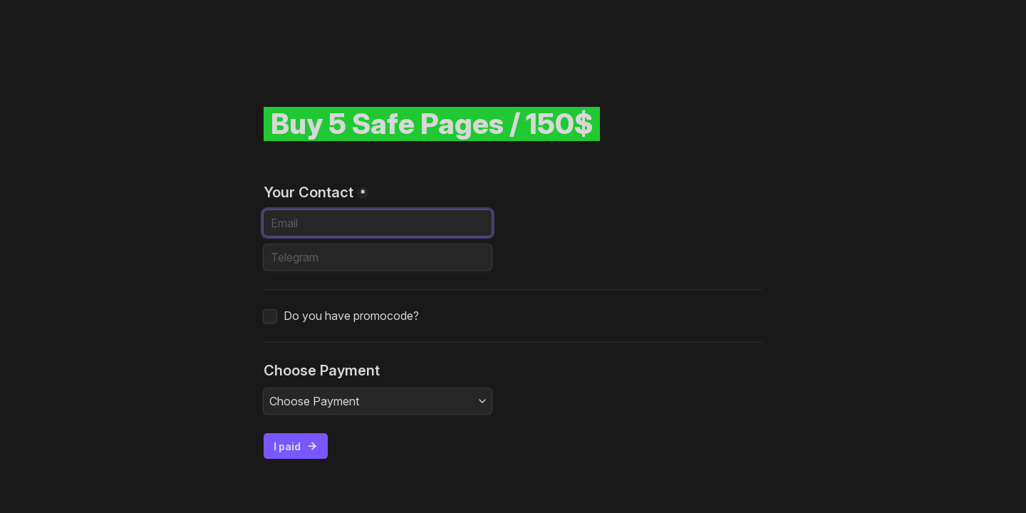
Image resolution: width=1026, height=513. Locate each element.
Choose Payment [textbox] (314, 401)
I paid (296, 446)
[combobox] (378, 401)
